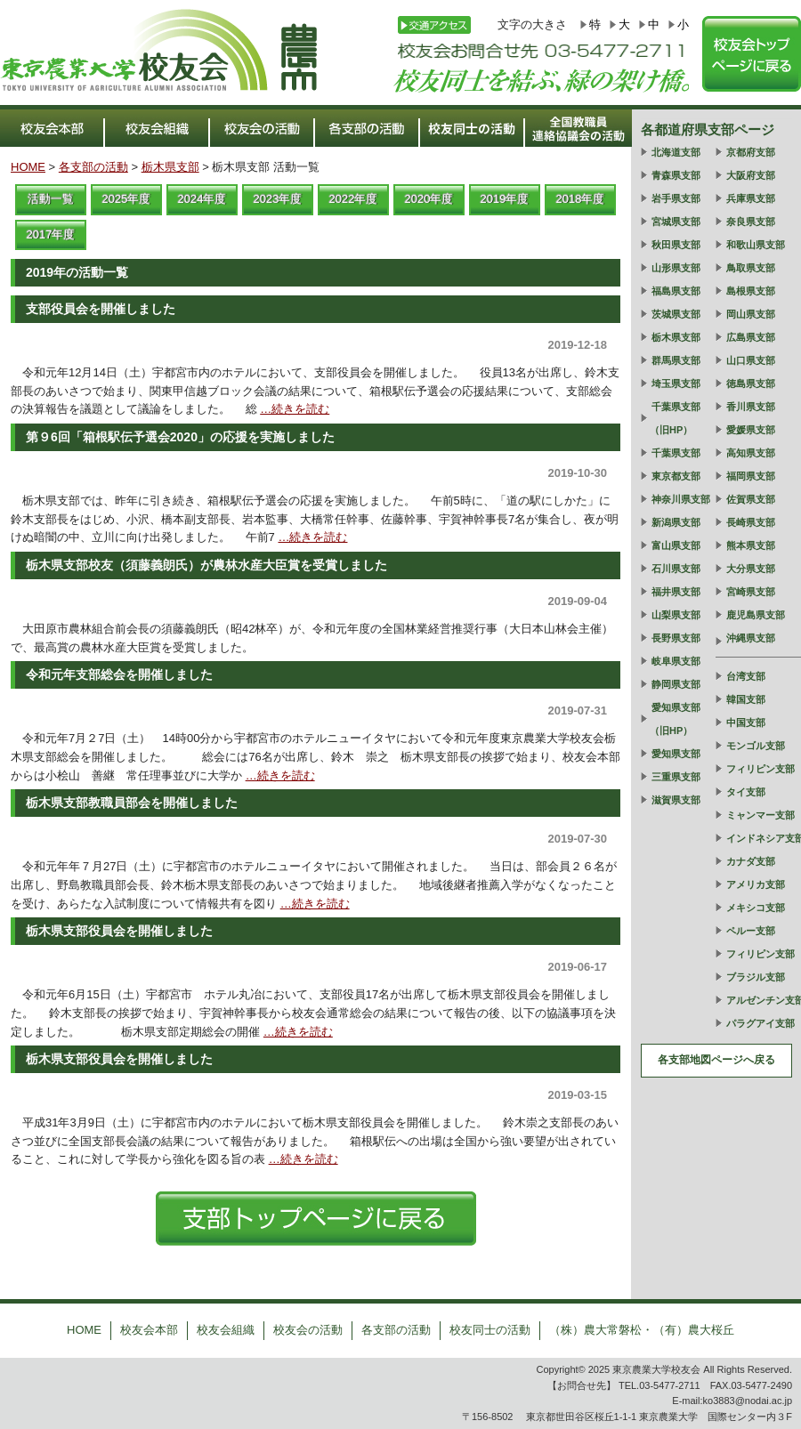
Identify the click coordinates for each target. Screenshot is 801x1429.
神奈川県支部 (680, 499)
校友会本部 (149, 1329)
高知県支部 (750, 453)
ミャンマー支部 (760, 815)
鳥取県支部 (750, 267)
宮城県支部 (675, 221)
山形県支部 (675, 267)
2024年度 (202, 199)
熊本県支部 (750, 545)
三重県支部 (675, 776)
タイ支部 (745, 792)
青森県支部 (675, 175)
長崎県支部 (750, 522)
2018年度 (580, 199)
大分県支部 (750, 568)
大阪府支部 (750, 175)
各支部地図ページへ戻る (716, 1060)
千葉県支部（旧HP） (675, 418)
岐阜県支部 (675, 661)
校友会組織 (226, 1329)
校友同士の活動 (489, 1329)
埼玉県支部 (675, 383)
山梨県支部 (675, 615)
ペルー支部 (750, 930)
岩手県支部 (675, 198)
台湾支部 (745, 676)
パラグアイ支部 (760, 1023)
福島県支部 (675, 291)
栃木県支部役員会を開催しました (119, 931)
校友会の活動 (308, 1329)
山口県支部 (750, 360)
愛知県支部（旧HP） (675, 719)
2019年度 (505, 199)
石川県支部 (675, 568)
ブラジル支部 (755, 977)
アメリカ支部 (755, 884)
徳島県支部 (750, 383)
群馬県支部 (675, 360)
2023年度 (278, 199)
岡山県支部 (750, 314)
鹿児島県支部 (755, 615)
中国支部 (745, 722)
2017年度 (51, 234)
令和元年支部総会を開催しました (119, 674)
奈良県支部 (750, 221)
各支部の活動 (93, 167)
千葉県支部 (675, 453)
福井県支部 (675, 591)
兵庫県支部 (750, 198)
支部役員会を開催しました (100, 309)
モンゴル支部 (755, 745)
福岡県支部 (750, 476)
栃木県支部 (170, 167)
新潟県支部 (675, 522)
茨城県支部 (675, 314)
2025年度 (126, 199)
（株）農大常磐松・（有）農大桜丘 (641, 1329)
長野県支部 (675, 638)
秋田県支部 (675, 244)
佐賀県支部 (750, 499)
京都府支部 (750, 152)
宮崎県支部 (750, 591)
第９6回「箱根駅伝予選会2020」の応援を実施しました (180, 437)
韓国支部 (745, 699)
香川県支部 (750, 406)
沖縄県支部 (750, 638)
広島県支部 (750, 337)
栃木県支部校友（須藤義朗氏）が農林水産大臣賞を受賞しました (206, 565)
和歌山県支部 (755, 244)
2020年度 (429, 199)
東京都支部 (675, 476)
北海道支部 (675, 152)
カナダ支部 (750, 861)
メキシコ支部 (755, 907)
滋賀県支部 (675, 800)
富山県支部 (675, 545)
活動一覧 (51, 199)
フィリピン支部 (760, 768)
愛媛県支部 (750, 429)
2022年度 (353, 199)
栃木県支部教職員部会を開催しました (132, 802)
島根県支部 (750, 291)
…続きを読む (294, 409)
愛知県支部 (675, 753)
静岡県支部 (675, 684)
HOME (28, 167)
